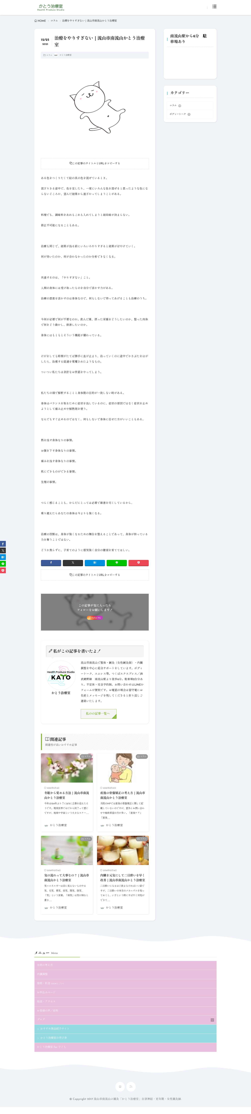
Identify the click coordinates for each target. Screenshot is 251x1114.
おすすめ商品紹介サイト (55, 1035)
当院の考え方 (45, 971)
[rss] (131, 1093)
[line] (117, 563)
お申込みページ (47, 998)
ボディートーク (180, 114)
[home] (120, 1093)
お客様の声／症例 (48, 1017)
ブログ (41, 1026)
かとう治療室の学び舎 (54, 1045)
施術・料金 (51, 989)
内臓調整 (42, 980)
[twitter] (73, 563)
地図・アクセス (47, 1008)
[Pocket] (138, 563)
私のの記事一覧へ (98, 714)
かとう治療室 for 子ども (52, 1054)
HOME (42, 21)
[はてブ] (95, 563)
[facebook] (51, 563)
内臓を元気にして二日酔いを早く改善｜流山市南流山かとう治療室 (122, 881)
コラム (54, 21)
